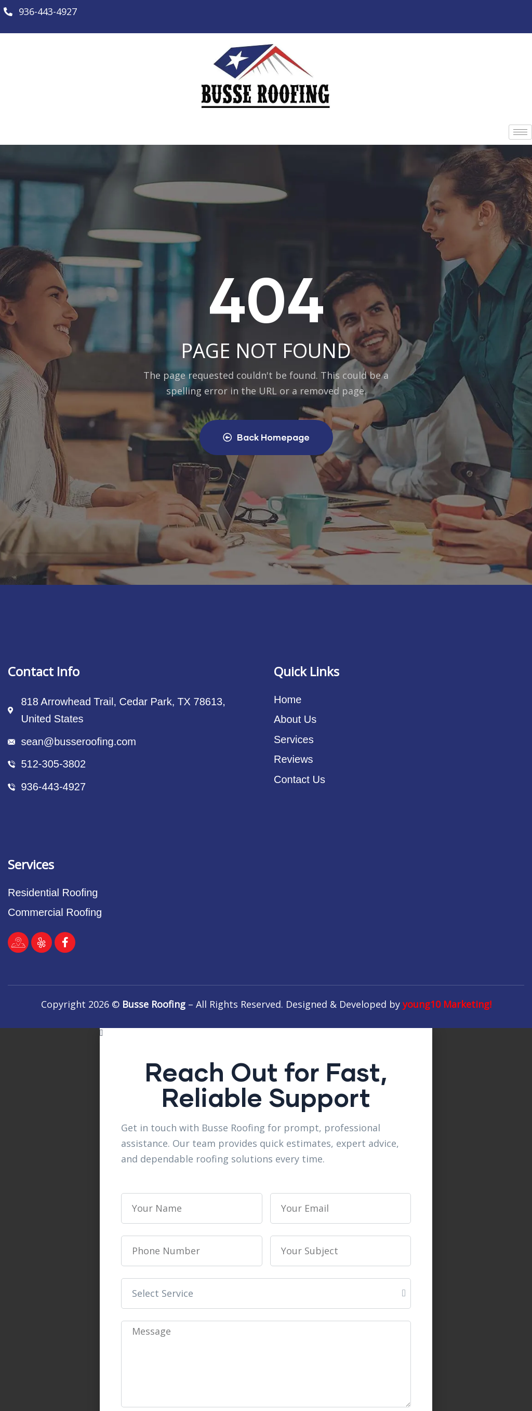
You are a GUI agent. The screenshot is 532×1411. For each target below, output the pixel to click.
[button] (266, 1032)
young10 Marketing (446, 1004)
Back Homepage (266, 437)
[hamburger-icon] (520, 132)
